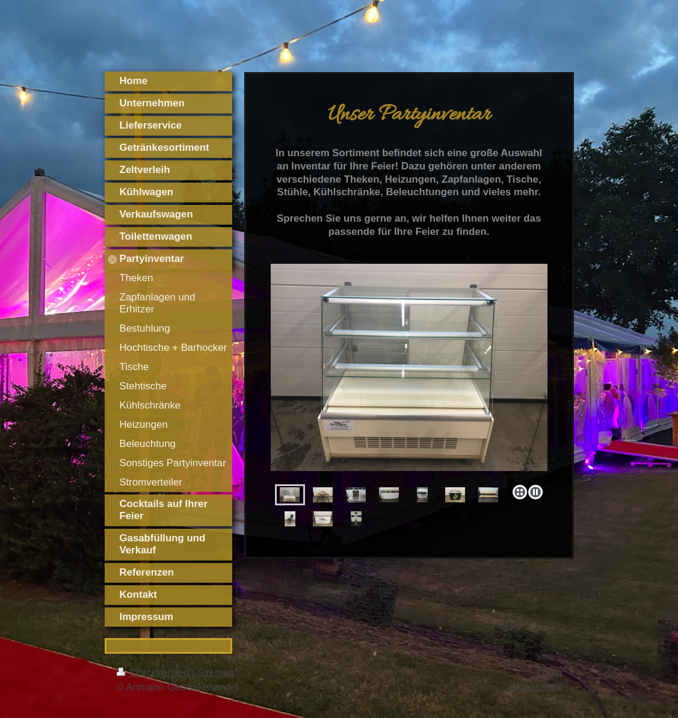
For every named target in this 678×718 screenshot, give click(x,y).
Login (549, 672)
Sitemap (216, 672)
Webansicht (535, 687)
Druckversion (154, 672)
